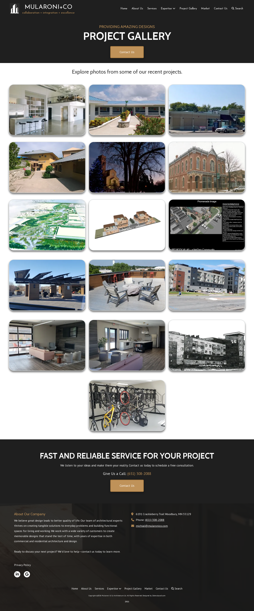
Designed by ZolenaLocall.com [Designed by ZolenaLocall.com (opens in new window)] (154, 595)
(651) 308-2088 (154, 520)
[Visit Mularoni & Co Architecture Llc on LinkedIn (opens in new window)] (17, 574)
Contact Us (127, 52)
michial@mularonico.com (152, 526)
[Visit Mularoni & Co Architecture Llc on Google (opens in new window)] (27, 574)
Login (127, 601)
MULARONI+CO (48, 7)
